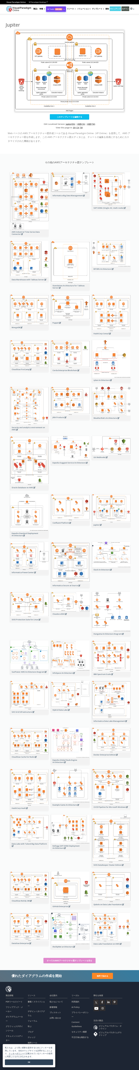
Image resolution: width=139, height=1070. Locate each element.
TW (81, 127)
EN (74, 127)
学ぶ (29, 1026)
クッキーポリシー (16, 1053)
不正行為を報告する (80, 1037)
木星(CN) (81, 124)
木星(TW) (91, 124)
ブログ (30, 1031)
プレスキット (55, 1012)
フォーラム (32, 1021)
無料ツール (32, 1042)
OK (29, 1062)
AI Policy (76, 1007)
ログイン (125, 8)
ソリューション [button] (84, 8)
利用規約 (75, 1001)
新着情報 (53, 1007)
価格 (107, 8)
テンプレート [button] (98, 8)
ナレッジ (31, 1037)
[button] (42, 8)
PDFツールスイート (14, 1001)
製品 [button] (35, 8)
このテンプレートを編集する (69, 117)
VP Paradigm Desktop (38, 2)
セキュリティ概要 (79, 1031)
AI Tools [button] (56, 9)
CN (77, 127)
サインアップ (115, 8)
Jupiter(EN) (70, 124)
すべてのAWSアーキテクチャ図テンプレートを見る (69, 960)
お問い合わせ (55, 1018)
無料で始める (102, 976)
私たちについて (56, 1001)
